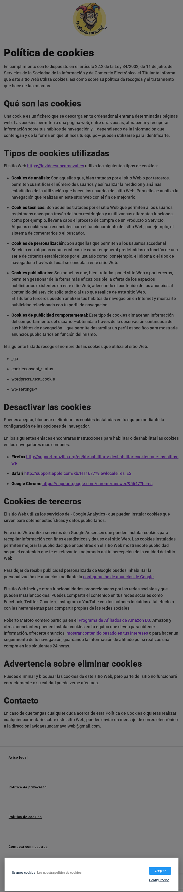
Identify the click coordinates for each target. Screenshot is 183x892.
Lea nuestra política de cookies (59, 872)
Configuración (159, 880)
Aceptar (160, 871)
